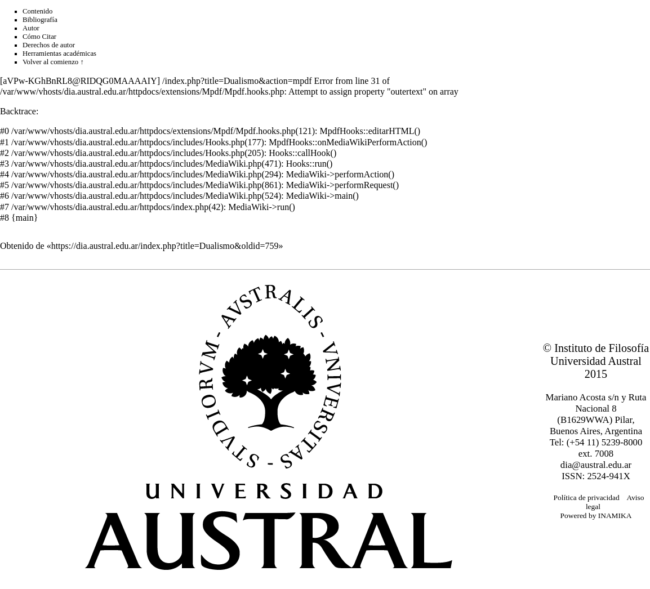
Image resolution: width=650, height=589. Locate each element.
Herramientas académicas (59, 53)
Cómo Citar (39, 37)
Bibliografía (40, 20)
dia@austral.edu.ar (595, 464)
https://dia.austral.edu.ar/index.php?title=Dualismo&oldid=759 (165, 246)
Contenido (37, 11)
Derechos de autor (49, 45)
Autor (31, 28)
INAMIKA (615, 515)
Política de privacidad (587, 497)
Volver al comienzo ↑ (53, 62)
